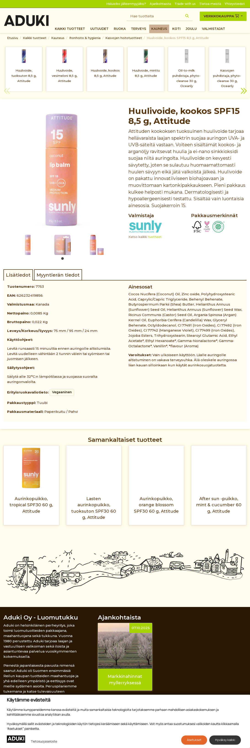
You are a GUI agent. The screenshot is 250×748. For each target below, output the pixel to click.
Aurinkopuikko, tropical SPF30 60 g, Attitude (31, 505)
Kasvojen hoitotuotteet (123, 38)
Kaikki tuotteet (70, 29)
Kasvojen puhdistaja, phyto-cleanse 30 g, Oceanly (227, 78)
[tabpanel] (28, 245)
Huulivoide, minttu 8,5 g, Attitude (146, 73)
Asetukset (194, 740)
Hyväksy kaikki (225, 740)
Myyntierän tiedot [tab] (58, 275)
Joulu (191, 29)
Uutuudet (99, 29)
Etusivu (12, 38)
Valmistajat (213, 29)
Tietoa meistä (210, 3)
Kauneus (159, 29)
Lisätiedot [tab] (18, 275)
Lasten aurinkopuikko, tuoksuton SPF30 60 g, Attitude (93, 508)
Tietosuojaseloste (44, 741)
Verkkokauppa (222, 16)
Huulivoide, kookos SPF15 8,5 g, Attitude (178, 38)
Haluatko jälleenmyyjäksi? (126, 3)
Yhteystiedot (235, 3)
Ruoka (120, 29)
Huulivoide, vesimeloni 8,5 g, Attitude (64, 76)
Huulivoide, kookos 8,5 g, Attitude (105, 73)
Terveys (138, 29)
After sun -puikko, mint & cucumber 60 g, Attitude (219, 505)
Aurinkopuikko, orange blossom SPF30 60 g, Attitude (156, 505)
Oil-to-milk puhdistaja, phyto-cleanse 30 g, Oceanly (186, 78)
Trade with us (185, 3)
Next (243, 91)
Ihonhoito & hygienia (85, 38)
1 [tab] (62, 258)
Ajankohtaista (160, 3)
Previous (6, 91)
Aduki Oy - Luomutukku (40, 617)
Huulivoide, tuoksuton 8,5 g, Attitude (23, 76)
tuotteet (155, 237)
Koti (176, 29)
